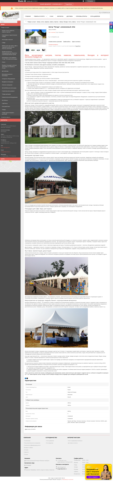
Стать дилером (95, 16)
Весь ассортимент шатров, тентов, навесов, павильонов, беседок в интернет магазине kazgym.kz (67, 56)
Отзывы (26, 450)
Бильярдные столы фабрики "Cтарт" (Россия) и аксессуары (9, 58)
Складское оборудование (8, 78)
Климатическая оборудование (10, 97)
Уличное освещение (7, 85)
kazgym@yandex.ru (6, 151)
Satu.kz (63, 478)
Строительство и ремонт (8, 91)
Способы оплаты (81, 16)
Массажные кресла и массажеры (7, 74)
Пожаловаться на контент (67, 479)
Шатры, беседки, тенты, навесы (68, 21)
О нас (51, 16)
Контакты (60, 16)
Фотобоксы (5, 100)
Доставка (70, 16)
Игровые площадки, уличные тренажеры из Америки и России (9, 66)
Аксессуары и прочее (7, 39)
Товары (4, 109)
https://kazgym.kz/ (5, 147)
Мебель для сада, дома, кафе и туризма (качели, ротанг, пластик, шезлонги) (9, 47)
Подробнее (68, 4)
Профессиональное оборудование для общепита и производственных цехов (9, 53)
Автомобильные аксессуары (9, 88)
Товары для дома (6, 94)
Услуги (3, 62)
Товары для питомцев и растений (8, 113)
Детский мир (5, 71)
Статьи (26, 454)
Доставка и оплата (73, 443)
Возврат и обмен (28, 447)
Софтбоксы (5, 103)
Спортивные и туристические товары (9, 35)
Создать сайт (30, 1)
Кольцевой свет (6, 106)
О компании (27, 440)
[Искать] (19, 22)
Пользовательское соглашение (32, 443)
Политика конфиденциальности (32, 445)
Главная (28, 16)
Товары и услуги (5, 27)
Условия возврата (5, 117)
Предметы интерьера (7, 81)
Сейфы (3, 42)
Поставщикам (49, 443)
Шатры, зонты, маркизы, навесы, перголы (8, 31)
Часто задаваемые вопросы (75, 440)
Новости (26, 452)
